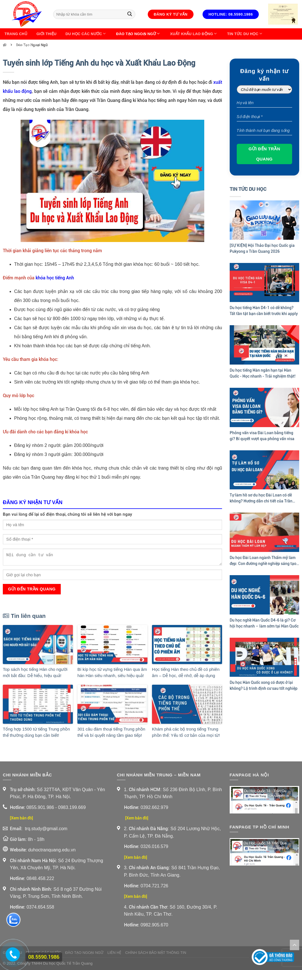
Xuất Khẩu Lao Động (194, 34)
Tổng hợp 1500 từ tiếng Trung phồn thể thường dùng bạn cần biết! (36, 732)
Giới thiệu (46, 34)
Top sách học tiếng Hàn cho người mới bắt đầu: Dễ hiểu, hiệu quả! (35, 672)
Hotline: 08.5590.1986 (230, 14)
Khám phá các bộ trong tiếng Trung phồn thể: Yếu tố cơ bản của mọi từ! (186, 732)
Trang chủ (16, 34)
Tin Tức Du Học (245, 34)
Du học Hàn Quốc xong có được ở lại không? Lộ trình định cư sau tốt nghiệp (263, 685)
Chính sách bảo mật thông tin (155, 952)
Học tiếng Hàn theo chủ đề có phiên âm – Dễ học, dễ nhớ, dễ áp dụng (186, 672)
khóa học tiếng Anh (55, 277)
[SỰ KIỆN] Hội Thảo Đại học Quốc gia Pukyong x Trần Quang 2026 (262, 248)
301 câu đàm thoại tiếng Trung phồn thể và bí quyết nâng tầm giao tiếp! (111, 732)
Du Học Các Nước (86, 34)
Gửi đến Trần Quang (31, 589)
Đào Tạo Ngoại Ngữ (138, 34)
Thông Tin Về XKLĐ (65, 45)
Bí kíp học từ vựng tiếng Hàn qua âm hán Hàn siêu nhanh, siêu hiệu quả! (112, 672)
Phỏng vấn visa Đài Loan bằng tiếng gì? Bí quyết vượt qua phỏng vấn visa (262, 436)
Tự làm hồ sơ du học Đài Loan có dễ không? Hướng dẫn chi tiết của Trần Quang (261, 498)
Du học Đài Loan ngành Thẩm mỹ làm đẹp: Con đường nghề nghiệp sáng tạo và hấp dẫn (263, 561)
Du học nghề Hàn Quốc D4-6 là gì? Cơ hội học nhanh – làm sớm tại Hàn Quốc (264, 623)
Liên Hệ (101, 45)
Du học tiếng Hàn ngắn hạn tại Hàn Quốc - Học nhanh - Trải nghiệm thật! (263, 373)
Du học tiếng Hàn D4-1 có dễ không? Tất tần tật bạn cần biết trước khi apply (264, 310)
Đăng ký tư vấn (171, 14)
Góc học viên (21, 45)
